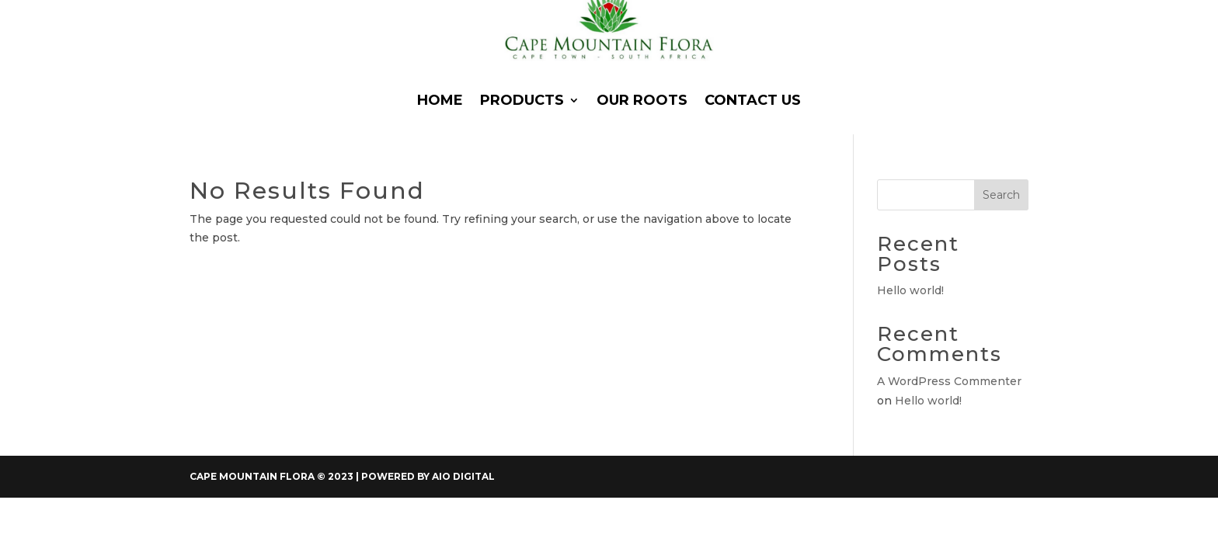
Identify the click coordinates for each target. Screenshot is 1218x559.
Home (440, 100)
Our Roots (642, 100)
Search (1001, 195)
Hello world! (910, 290)
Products (522, 100)
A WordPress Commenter (949, 381)
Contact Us (753, 100)
